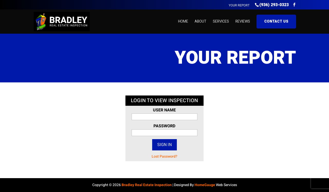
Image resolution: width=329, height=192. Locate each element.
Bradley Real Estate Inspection (147, 185)
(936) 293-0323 (274, 5)
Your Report (239, 5)
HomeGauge (205, 185)
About (200, 21)
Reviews (242, 21)
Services (221, 21)
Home (183, 21)
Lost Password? (164, 156)
